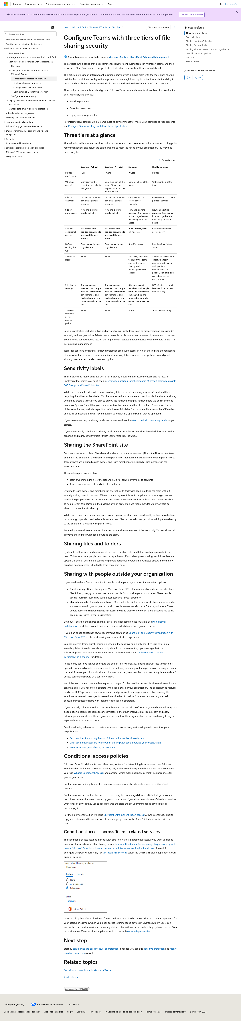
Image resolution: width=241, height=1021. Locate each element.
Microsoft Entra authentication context (124, 814)
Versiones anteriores (53, 1011)
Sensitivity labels (193, 37)
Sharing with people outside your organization (207, 49)
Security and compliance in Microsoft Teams (87, 970)
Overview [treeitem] (15, 65)
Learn (66, 27)
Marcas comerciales (174, 1011)
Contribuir (81, 1011)
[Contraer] (53, 27)
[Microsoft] (6, 4)
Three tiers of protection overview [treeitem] (30, 78)
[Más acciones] (174, 27)
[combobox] (30, 33)
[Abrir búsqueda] (221, 4)
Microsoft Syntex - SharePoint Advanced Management (139, 56)
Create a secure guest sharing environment (93, 746)
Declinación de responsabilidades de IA (22, 1011)
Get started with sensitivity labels (149, 420)
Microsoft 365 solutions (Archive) (104, 27)
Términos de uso (154, 1011)
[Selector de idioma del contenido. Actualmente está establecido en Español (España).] (15, 1004)
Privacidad (95, 1011)
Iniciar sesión (231, 3)
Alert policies (71, 977)
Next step (190, 57)
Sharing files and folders (197, 45)
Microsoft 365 (79, 27)
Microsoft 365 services (115, 852)
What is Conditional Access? (89, 772)
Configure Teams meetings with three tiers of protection (97, 126)
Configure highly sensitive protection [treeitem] (31, 91)
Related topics (192, 61)
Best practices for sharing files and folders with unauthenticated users (107, 738)
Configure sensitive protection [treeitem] (28, 87)
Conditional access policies (198, 53)
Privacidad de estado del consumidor (122, 1011)
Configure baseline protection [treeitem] (27, 82)
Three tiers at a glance (196, 33)
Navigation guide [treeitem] (14, 156)
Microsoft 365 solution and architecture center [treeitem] (28, 39)
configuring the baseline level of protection (96, 948)
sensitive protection (154, 948)
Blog (69, 1011)
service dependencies (138, 931)
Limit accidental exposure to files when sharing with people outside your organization (115, 742)
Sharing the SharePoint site (198, 41)
